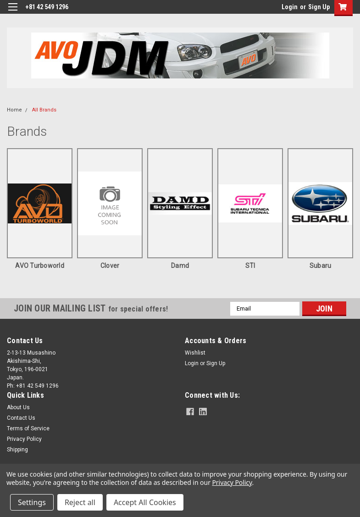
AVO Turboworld (39, 265)
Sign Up (319, 7)
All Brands (44, 110)
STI (250, 265)
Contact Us (21, 418)
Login (290, 7)
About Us (18, 407)
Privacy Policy (24, 439)
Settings (32, 502)
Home (14, 110)
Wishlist (195, 353)
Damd (180, 265)
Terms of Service (28, 428)
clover (110, 265)
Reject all (80, 502)
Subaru (321, 265)
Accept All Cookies (145, 502)
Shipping (17, 449)
